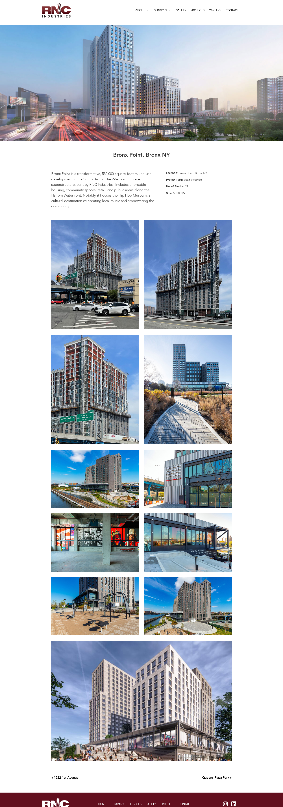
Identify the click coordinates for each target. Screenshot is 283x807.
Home (102, 802)
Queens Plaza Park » (217, 778)
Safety (181, 10)
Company (117, 802)
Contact (232, 10)
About (140, 10)
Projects (197, 10)
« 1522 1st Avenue (65, 778)
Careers (215, 10)
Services (160, 10)
